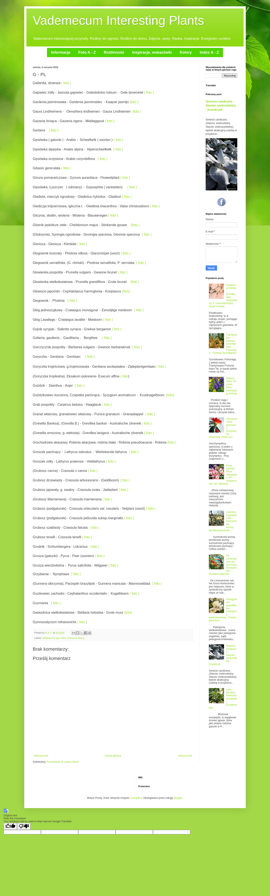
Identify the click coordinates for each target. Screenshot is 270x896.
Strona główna (113, 755)
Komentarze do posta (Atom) (63, 761)
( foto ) (66, 83)
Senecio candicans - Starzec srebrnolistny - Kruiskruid (221, 105)
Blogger (178, 797)
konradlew (136, 797)
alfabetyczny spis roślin (54, 638)
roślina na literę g (75, 638)
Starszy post (185, 755)
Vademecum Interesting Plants (118, 20)
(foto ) (134, 102)
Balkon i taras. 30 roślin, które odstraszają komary (231, 386)
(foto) (126, 291)
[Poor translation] (24, 826)
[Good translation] (10, 826)
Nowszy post (41, 755)
